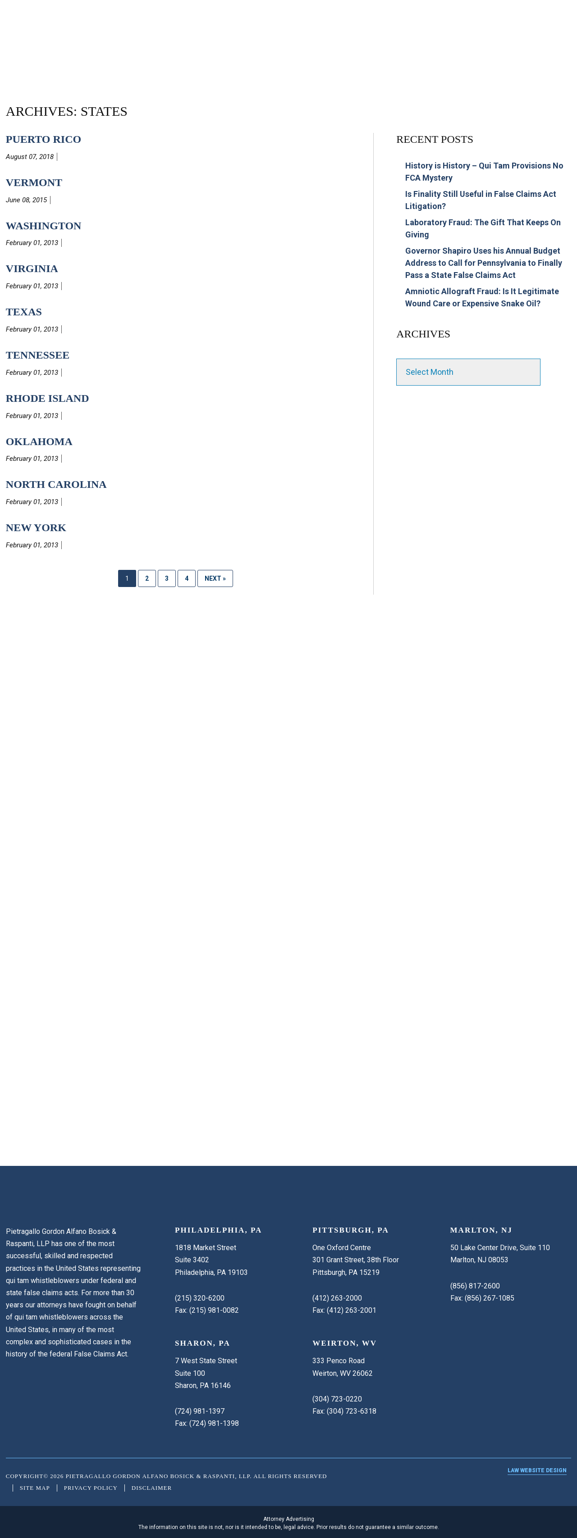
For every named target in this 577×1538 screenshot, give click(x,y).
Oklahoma (39, 441)
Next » (215, 578)
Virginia (32, 268)
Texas (24, 312)
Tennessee (37, 355)
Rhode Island (47, 398)
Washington (44, 226)
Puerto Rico (43, 139)
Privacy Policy (91, 1487)
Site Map (35, 1487)
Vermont (34, 182)
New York (36, 527)
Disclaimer (152, 1487)
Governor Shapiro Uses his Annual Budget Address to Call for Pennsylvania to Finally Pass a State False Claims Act (483, 263)
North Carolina (56, 484)
